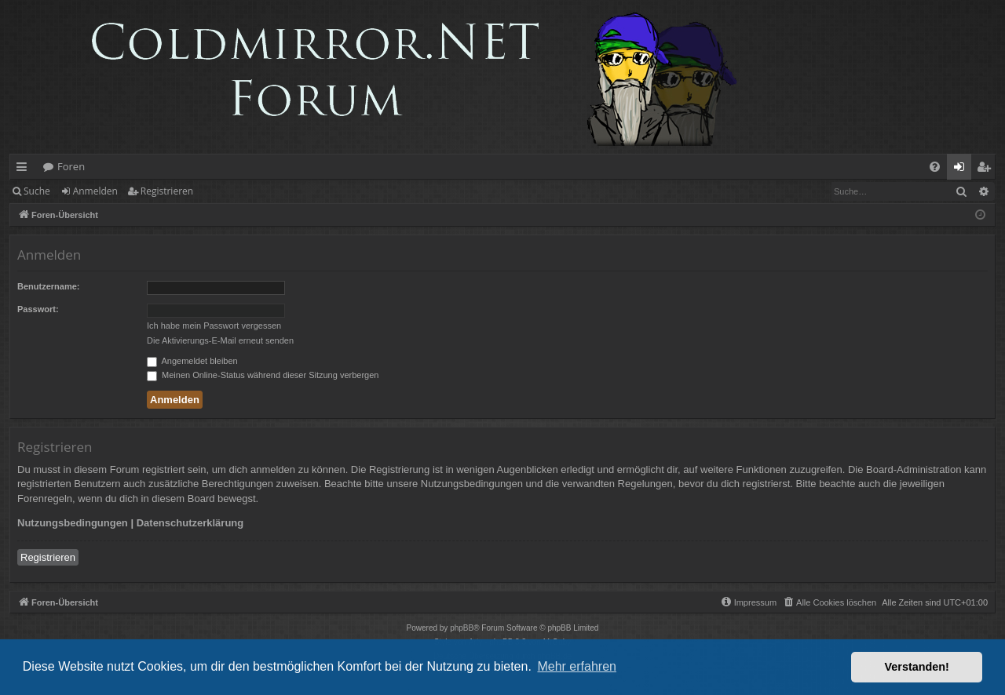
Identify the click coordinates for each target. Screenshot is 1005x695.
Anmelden (95, 191)
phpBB (461, 628)
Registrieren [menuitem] (987, 169)
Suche (37, 191)
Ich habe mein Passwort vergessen (214, 325)
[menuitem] (935, 167)
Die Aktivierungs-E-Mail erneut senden (220, 340)
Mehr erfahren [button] (576, 666)
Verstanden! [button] (917, 666)
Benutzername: (48, 286)
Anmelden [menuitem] (963, 169)
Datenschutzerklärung (190, 523)
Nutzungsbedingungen (72, 523)
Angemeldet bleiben (192, 361)
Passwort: (38, 309)
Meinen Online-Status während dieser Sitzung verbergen (262, 375)
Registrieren (167, 191)
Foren (71, 166)
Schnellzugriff (25, 169)
